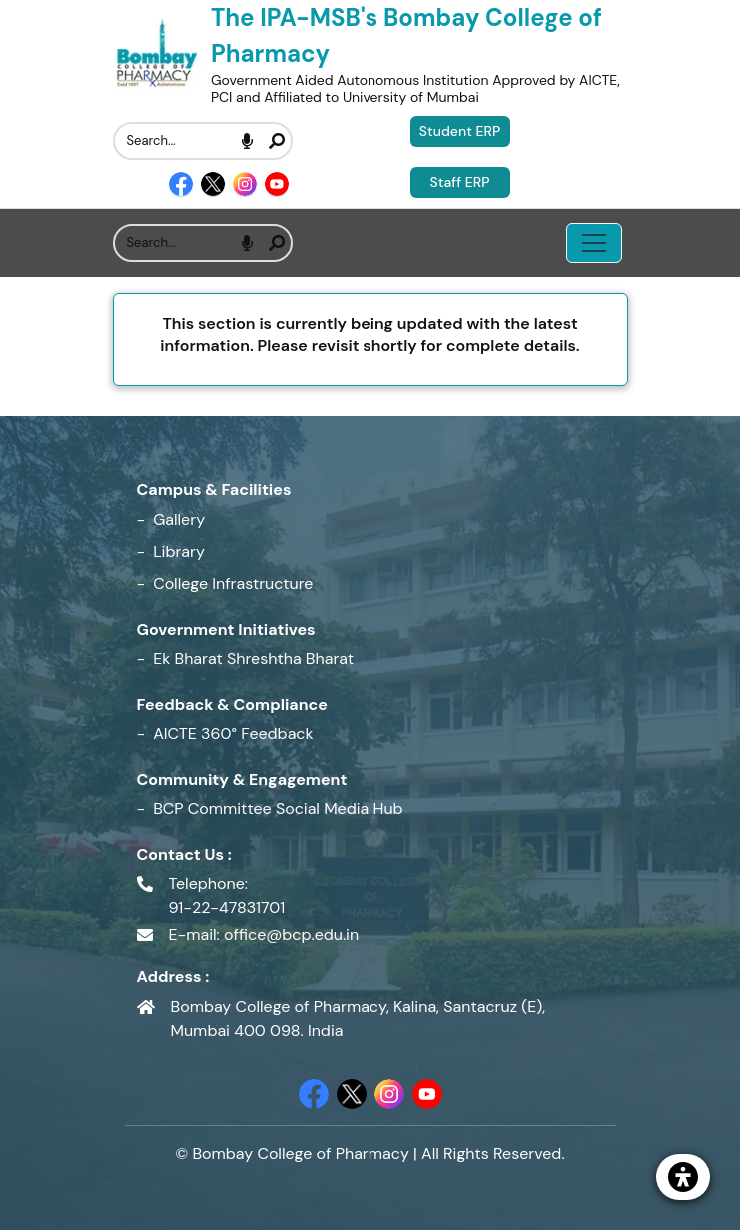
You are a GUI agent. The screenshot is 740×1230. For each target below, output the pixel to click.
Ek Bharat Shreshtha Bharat (253, 658)
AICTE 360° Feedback (233, 733)
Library (179, 551)
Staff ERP (460, 182)
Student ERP (459, 131)
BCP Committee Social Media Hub (277, 808)
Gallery (179, 519)
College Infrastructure (233, 583)
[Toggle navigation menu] (594, 243)
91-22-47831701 (227, 907)
